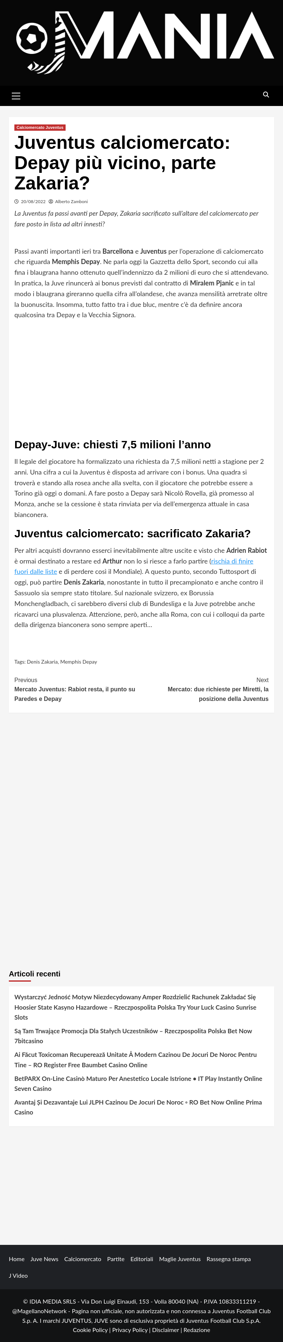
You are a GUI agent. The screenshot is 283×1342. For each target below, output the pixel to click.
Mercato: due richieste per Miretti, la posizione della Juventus (205, 688)
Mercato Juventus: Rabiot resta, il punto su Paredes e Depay (78, 688)
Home (17, 1258)
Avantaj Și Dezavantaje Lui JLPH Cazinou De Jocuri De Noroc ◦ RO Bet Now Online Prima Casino (138, 1107)
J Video (18, 1275)
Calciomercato (82, 1258)
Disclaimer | (168, 1329)
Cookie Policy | (92, 1329)
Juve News (45, 1258)
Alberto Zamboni (71, 201)
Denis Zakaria (42, 661)
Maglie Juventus (180, 1258)
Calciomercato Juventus (40, 127)
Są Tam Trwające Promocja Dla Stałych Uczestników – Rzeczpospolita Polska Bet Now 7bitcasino (133, 1036)
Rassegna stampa (229, 1258)
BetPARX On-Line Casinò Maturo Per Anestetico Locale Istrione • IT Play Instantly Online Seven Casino (138, 1083)
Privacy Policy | (132, 1329)
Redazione (197, 1329)
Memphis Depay (78, 661)
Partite (116, 1258)
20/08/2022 (33, 201)
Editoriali (141, 1258)
